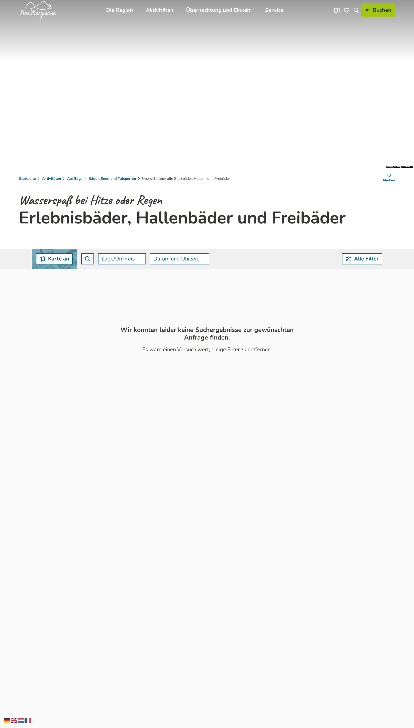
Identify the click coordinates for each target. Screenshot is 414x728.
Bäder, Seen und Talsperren (112, 178)
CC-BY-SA (407, 167)
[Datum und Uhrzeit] (179, 258)
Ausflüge (75, 178)
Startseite (27, 178)
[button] (362, 258)
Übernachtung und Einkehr (219, 10)
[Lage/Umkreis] (122, 258)
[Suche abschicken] (87, 258)
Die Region (119, 10)
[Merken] (389, 178)
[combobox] (87, 258)
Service (274, 10)
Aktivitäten (159, 10)
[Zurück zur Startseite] (38, 10)
